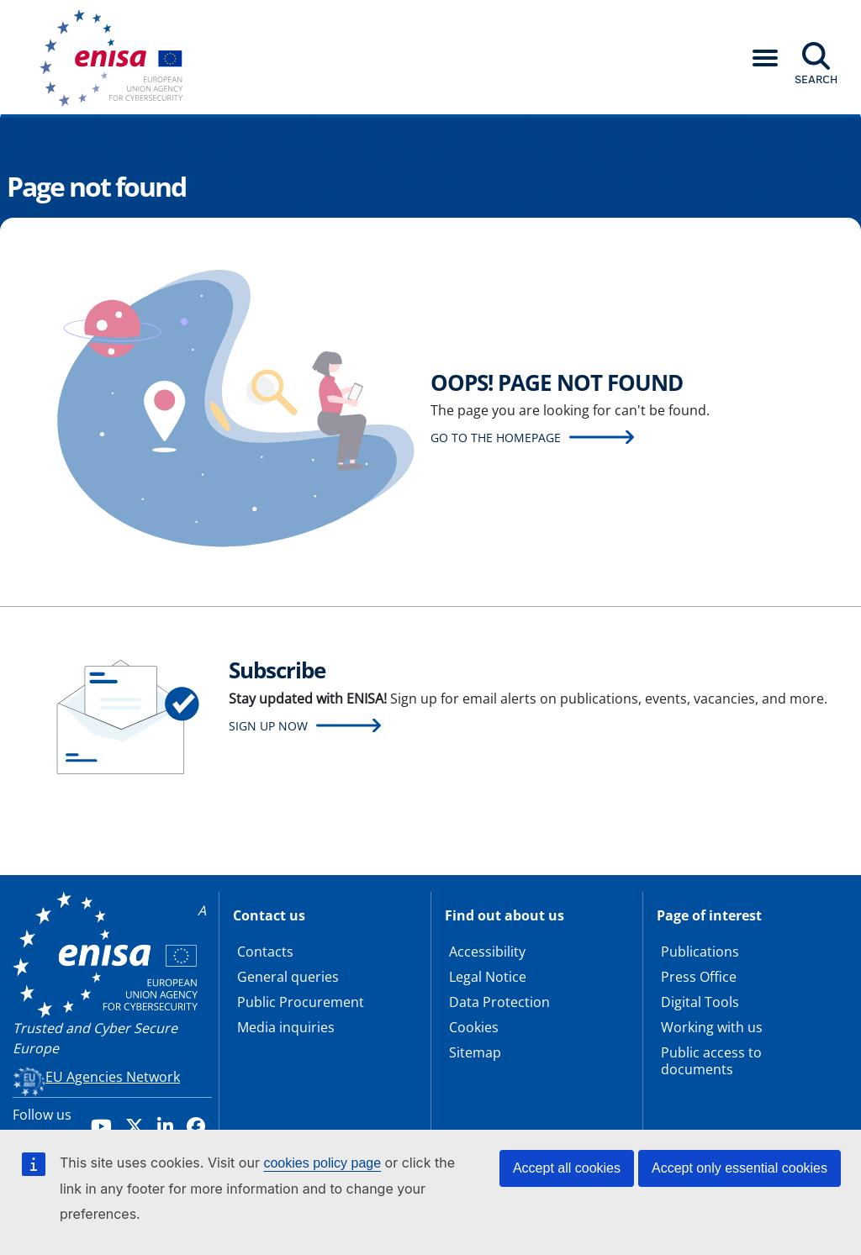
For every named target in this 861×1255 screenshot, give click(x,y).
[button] (765, 58)
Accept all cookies (567, 1168)
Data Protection (499, 1002)
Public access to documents (711, 1060)
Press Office (699, 977)
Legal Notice (487, 977)
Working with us (712, 1027)
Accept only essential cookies (739, 1168)
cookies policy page (322, 1163)
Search (816, 79)
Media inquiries (286, 1027)
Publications (700, 951)
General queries (288, 977)
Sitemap (475, 1052)
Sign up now (268, 726)
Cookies (474, 1027)
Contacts (265, 951)
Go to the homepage (495, 438)
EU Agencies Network (112, 1077)
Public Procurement (300, 1002)
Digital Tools (700, 1002)
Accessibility (487, 951)
